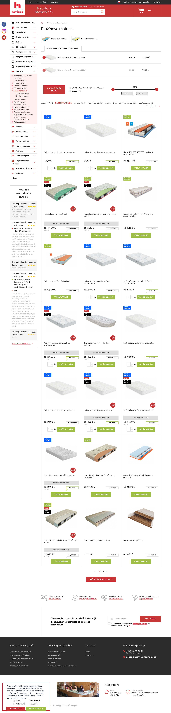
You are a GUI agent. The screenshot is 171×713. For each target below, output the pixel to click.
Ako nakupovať (54, 655)
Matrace (49, 23)
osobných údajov (140, 623)
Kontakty (54, 2)
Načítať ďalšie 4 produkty (101, 579)
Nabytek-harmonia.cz (127, 2)
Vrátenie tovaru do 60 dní (20, 652)
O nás (88, 652)
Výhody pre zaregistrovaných (22, 659)
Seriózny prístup (16, 662)
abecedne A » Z (47, 103)
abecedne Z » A (110, 103)
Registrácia (157, 2)
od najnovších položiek (127, 103)
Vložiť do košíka (66, 168)
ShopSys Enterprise (70, 705)
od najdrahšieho (80, 103)
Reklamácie (52, 662)
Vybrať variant (141, 168)
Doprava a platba (55, 659)
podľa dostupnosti (146, 103)
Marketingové (35, 700)
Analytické (33, 703)
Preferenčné (20, 703)
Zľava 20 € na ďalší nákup (20, 655)
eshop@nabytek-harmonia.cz (141, 657)
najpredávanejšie (63, 103)
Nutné (18, 700)
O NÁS (30, 2)
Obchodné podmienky (56, 652)
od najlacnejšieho (95, 103)
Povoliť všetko (36, 709)
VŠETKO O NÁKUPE (41, 2)
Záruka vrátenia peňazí (19, 666)
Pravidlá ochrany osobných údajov (62, 666)
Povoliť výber (16, 709)
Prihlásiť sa (150, 619)
